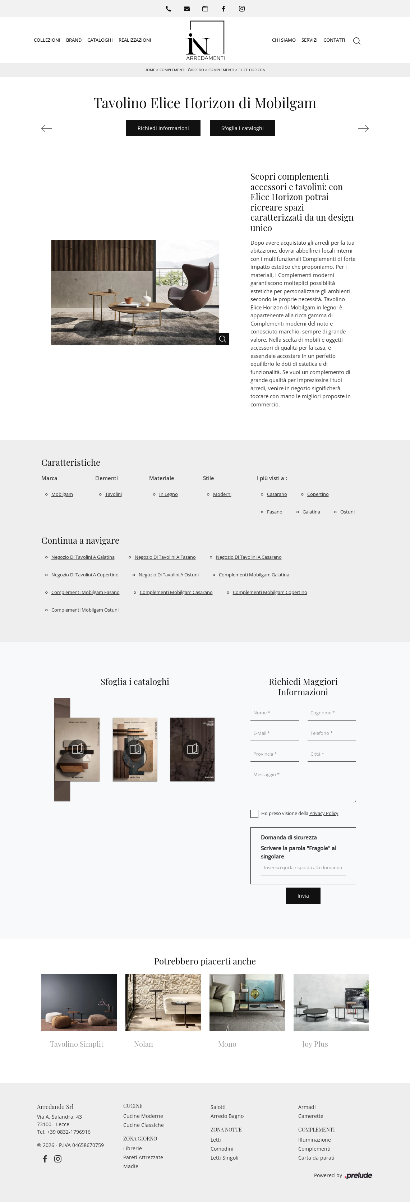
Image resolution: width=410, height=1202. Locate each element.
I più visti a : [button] (272, 478)
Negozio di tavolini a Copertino (85, 574)
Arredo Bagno (227, 1116)
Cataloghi (100, 40)
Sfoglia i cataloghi (242, 128)
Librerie (132, 1148)
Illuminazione (314, 1139)
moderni (222, 494)
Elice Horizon (252, 69)
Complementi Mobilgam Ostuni (85, 610)
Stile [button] (208, 478)
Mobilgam (62, 494)
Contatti (334, 40)
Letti (216, 1139)
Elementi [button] (106, 478)
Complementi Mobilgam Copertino (270, 592)
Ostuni (347, 511)
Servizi (309, 40)
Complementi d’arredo (182, 69)
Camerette (310, 1116)
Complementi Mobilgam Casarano (176, 592)
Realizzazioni (135, 40)
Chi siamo (284, 40)
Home (149, 69)
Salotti (218, 1107)
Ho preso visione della (299, 813)
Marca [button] (49, 478)
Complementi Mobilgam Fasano (85, 592)
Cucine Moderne (143, 1116)
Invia (303, 895)
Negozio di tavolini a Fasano (165, 557)
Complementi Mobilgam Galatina (254, 574)
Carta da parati (316, 1157)
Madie (130, 1166)
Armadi (307, 1107)
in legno (168, 494)
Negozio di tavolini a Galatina (83, 557)
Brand (74, 40)
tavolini (113, 494)
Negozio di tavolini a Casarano (249, 557)
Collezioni (47, 40)
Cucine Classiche (143, 1125)
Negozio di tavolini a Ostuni (169, 574)
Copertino (318, 494)
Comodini (222, 1148)
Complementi (221, 69)
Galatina (311, 511)
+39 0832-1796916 (69, 1131)
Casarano (277, 494)
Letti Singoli (225, 1157)
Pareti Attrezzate (143, 1157)
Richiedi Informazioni (163, 128)
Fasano (274, 511)
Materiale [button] (161, 478)
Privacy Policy (323, 813)
